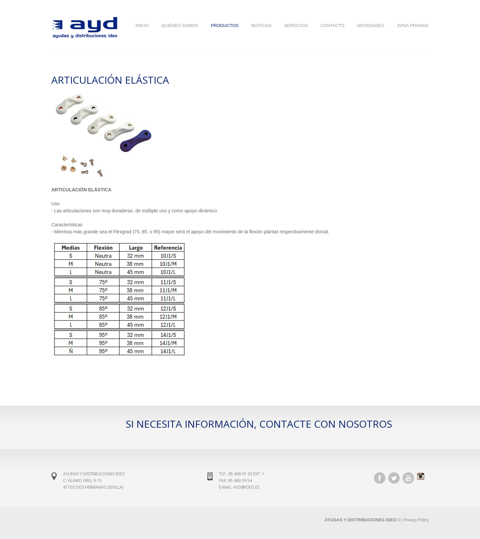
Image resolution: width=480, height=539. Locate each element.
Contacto (332, 25)
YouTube (408, 478)
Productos (225, 25)
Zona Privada (413, 25)
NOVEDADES (370, 25)
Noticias (261, 25)
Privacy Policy (416, 520)
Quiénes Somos (179, 25)
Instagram (423, 478)
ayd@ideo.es (246, 487)
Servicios (296, 25)
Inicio (142, 25)
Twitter (394, 478)
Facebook (380, 478)
